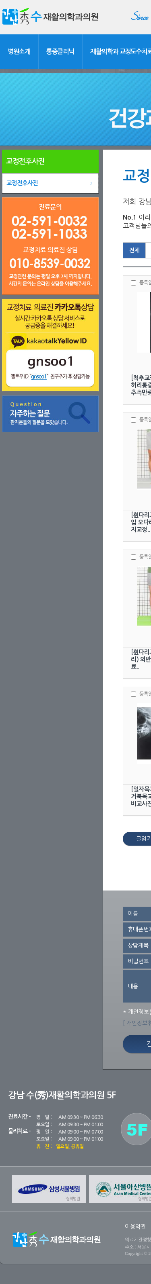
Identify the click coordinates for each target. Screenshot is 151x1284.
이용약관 (135, 1226)
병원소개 (19, 52)
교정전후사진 (22, 183)
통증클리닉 (60, 52)
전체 (134, 250)
